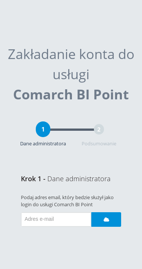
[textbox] (56, 219)
